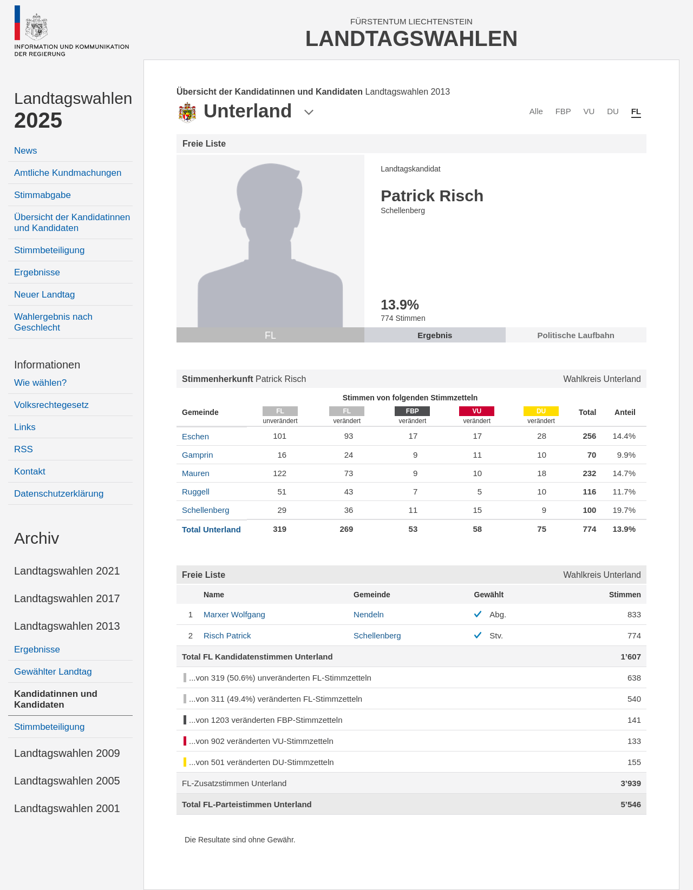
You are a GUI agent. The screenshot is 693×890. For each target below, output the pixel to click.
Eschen (195, 436)
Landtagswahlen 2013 (67, 626)
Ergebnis (434, 335)
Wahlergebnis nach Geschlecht (53, 322)
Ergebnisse (37, 272)
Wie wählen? (40, 383)
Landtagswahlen (73, 110)
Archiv (36, 538)
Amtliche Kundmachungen (67, 173)
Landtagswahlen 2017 (67, 598)
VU (589, 111)
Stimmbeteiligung (49, 250)
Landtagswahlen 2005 (67, 781)
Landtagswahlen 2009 (67, 753)
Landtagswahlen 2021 (67, 571)
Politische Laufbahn (576, 335)
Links (25, 427)
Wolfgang (234, 614)
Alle (536, 111)
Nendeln (369, 614)
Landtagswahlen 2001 (67, 808)
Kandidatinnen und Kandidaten (55, 699)
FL (636, 111)
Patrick (227, 635)
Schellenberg (206, 510)
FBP (563, 111)
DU (613, 111)
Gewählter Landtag (53, 672)
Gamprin (197, 454)
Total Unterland (211, 529)
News (25, 151)
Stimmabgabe (42, 195)
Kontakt (29, 471)
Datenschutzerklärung (58, 494)
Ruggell (196, 491)
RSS (23, 449)
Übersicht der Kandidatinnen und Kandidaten (72, 222)
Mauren (196, 473)
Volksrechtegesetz (51, 405)
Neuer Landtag (44, 294)
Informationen (47, 365)
